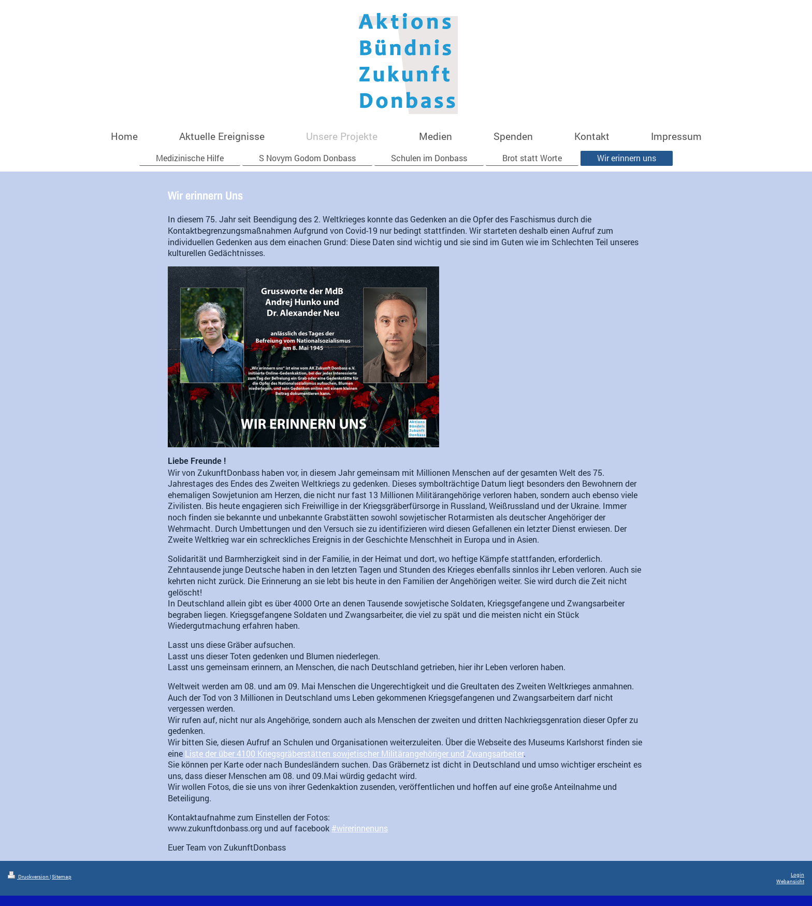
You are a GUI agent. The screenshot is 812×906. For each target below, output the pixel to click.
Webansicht (790, 881)
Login (797, 874)
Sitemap (61, 876)
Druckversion (29, 876)
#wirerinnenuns (359, 828)
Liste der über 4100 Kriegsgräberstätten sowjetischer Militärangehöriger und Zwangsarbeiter (354, 753)
